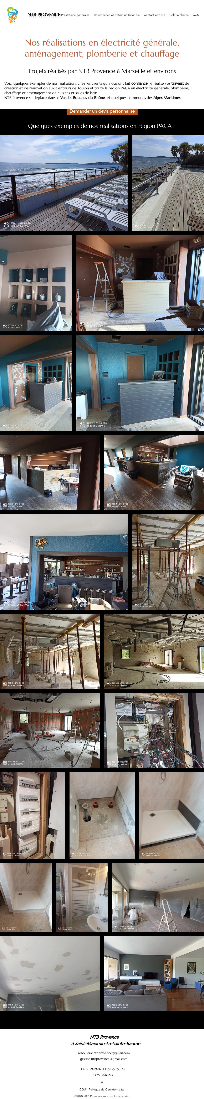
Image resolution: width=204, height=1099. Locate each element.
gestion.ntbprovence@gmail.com (103, 1059)
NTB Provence (105, 1037)
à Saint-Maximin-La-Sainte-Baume (105, 1043)
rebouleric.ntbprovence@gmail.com (104, 1053)
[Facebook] (102, 1082)
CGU (83, 1089)
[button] (102, 111)
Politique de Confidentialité (106, 1089)
